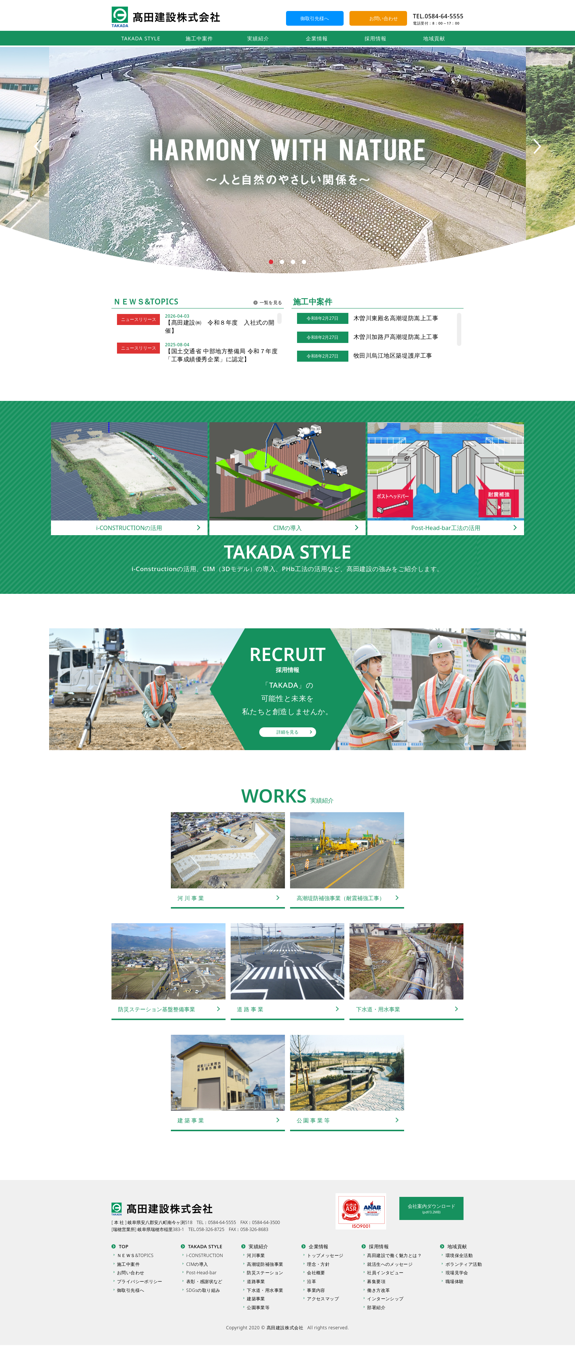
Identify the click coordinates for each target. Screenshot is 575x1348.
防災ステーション (265, 1274)
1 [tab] (271, 262)
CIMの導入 (287, 528)
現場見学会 (457, 1274)
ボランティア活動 (464, 1264)
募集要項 (376, 1283)
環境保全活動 (459, 1255)
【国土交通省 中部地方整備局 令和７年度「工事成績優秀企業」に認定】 (221, 355)
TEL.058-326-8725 (206, 1229)
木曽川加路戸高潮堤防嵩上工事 (396, 337)
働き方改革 (378, 1292)
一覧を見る (271, 302)
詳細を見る (287, 732)
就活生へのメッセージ (390, 1264)
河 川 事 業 (190, 898)
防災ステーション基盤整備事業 (156, 1009)
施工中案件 (199, 38)
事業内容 (316, 1292)
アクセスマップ (323, 1301)
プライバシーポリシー (139, 1283)
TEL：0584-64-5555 (216, 1222)
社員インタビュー (385, 1274)
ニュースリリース (138, 319)
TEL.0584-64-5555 (438, 16)
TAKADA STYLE (140, 38)
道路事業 (256, 1283)
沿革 (311, 1283)
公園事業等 (258, 1310)
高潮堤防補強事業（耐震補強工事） (341, 898)
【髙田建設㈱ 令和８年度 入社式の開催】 (220, 326)
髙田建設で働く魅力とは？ (394, 1255)
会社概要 (316, 1274)
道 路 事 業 (250, 1009)
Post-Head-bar (201, 1274)
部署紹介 (376, 1310)
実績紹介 (258, 38)
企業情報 (317, 38)
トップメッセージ (325, 1255)
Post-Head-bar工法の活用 (445, 528)
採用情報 (376, 38)
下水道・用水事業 (378, 1009)
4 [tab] (304, 262)
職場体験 (455, 1283)
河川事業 (256, 1255)
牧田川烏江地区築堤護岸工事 (393, 355)
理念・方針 (318, 1264)
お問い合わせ (383, 18)
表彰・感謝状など (204, 1283)
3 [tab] (293, 262)
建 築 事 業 (190, 1120)
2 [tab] (282, 262)
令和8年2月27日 (322, 318)
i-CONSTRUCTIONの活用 (129, 528)
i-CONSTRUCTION (205, 1255)
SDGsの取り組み (203, 1292)
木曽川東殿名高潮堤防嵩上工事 (396, 318)
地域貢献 (434, 38)
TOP (123, 1246)
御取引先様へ (314, 18)
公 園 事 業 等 (313, 1120)
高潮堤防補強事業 (265, 1264)
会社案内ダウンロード (431, 1209)
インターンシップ (385, 1301)
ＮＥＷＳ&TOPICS (135, 1255)
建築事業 (256, 1301)
